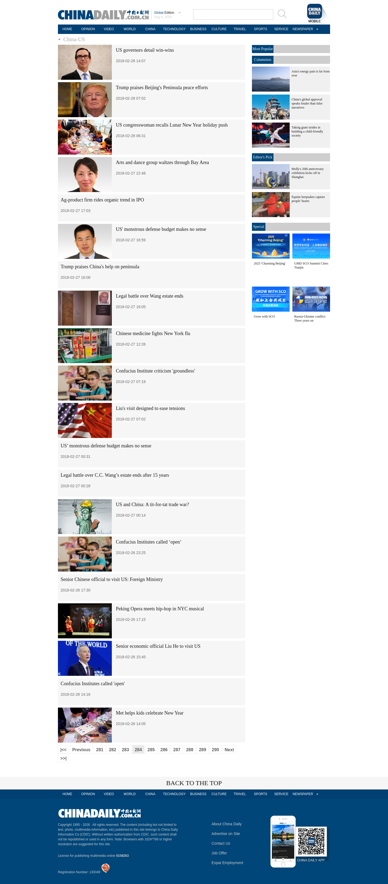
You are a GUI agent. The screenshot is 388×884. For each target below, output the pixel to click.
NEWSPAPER (302, 29)
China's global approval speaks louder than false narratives (307, 103)
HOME (67, 29)
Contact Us (221, 843)
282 (112, 749)
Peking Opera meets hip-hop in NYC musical (160, 608)
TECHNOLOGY (174, 29)
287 (177, 749)
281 (99, 749)
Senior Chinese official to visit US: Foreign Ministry (112, 579)
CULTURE (219, 29)
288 (189, 749)
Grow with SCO (264, 316)
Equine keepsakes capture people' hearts (308, 199)
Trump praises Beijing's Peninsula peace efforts (162, 87)
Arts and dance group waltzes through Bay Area (162, 162)
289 (202, 749)
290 (215, 749)
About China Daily (227, 824)
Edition (164, 13)
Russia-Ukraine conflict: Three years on (310, 318)
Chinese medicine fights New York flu (153, 333)
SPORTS (260, 29)
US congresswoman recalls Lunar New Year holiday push (172, 125)
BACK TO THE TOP (194, 782)
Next (229, 749)
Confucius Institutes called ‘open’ (148, 542)
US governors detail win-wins (145, 50)
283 (125, 749)
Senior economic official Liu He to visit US (158, 646)
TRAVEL (240, 29)
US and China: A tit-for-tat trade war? (152, 504)
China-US (74, 39)
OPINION (88, 29)
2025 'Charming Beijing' (270, 263)
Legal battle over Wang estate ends (149, 296)
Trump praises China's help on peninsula (100, 266)
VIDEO (109, 29)
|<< (63, 749)
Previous (81, 749)
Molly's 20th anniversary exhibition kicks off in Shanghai (308, 173)
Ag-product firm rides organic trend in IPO (102, 200)
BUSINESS (198, 29)
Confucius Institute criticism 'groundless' (155, 371)
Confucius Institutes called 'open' (93, 683)
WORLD (130, 29)
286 (164, 749)
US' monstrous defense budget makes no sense (161, 229)
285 (151, 749)
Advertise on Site (226, 833)
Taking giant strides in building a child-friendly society (307, 131)
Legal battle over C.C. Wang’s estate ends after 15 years (115, 475)
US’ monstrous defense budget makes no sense (106, 445)
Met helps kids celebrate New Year (149, 713)
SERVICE (281, 29)
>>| (63, 758)
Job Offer (219, 853)
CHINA (150, 29)
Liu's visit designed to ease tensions (150, 408)
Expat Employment (227, 863)
